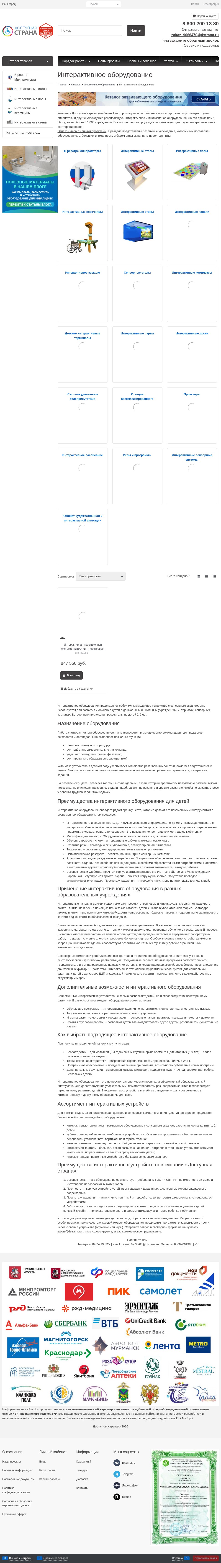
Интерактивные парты (137, 333)
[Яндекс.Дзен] (116, 1485)
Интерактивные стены (137, 211)
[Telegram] (116, 1474)
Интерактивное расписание (82, 455)
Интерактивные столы (137, 151)
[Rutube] (116, 1497)
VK (197, 1244)
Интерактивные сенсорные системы (192, 457)
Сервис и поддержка (201, 45)
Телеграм (84, 1244)
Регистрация (211, 4)
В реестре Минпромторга (82, 151)
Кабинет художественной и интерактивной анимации (83, 518)
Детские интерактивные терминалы (82, 336)
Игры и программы (137, 455)
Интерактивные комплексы (192, 272)
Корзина (177, 1558)
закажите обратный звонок (194, 40)
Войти (195, 4)
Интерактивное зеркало (82, 272)
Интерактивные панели (192, 211)
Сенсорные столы (137, 272)
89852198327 (101, 1244)
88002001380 (183, 1244)
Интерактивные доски (192, 333)
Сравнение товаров (56, 1558)
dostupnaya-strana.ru (48, 1409)
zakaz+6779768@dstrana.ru (140, 1244)
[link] (199, 576)
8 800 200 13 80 (200, 23)
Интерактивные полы (192, 151)
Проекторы (192, 394)
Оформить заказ (206, 1558)
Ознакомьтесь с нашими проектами (82, 131)
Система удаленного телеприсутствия (82, 396)
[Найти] (136, 30)
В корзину (73, 675)
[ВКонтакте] (116, 1462)
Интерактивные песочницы (82, 211)
